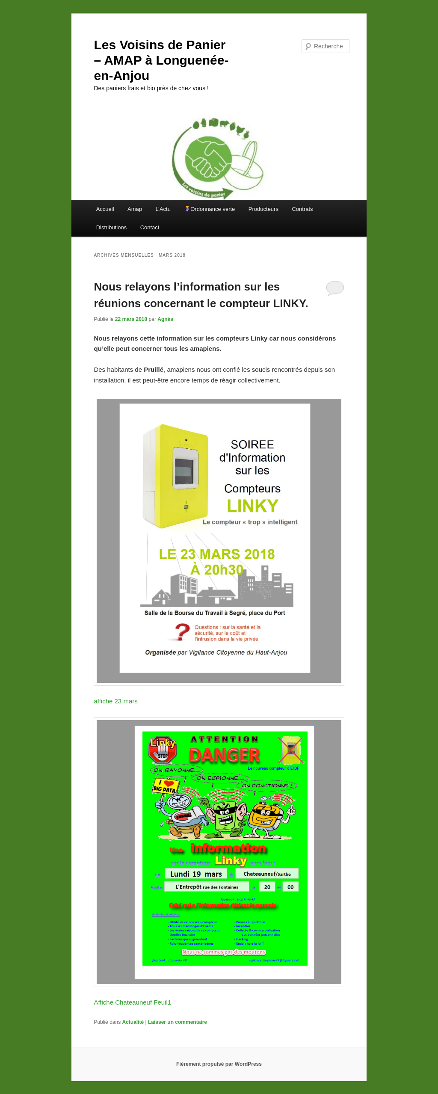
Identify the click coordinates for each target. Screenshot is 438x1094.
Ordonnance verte (209, 209)
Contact (150, 227)
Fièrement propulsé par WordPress (219, 1064)
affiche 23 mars (115, 701)
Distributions (111, 227)
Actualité (133, 1022)
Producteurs (263, 209)
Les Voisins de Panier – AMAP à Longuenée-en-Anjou (161, 60)
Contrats (302, 209)
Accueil (105, 209)
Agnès (165, 319)
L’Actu (163, 209)
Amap (134, 209)
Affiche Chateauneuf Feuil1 (132, 1002)
